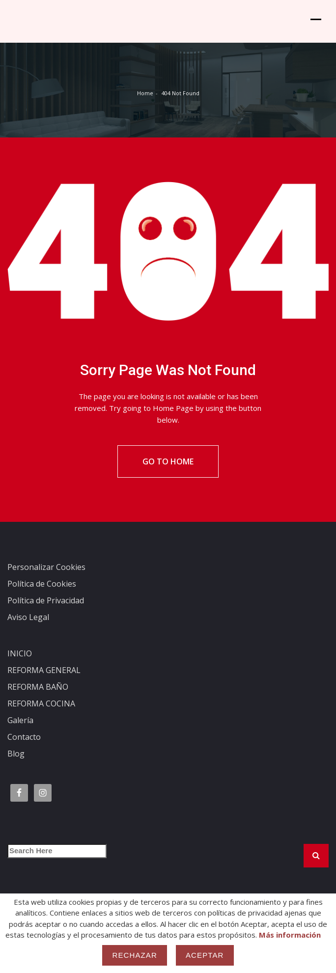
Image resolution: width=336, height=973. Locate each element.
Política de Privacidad (45, 613)
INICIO (19, 666)
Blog (16, 766)
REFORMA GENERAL (44, 682)
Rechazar (134, 955)
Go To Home (168, 474)
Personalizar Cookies (46, 579)
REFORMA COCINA (41, 716)
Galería (20, 733)
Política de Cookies (41, 596)
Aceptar (205, 955)
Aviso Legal (28, 629)
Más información (290, 935)
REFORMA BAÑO (37, 699)
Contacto (24, 749)
